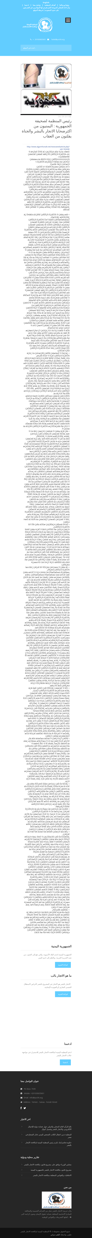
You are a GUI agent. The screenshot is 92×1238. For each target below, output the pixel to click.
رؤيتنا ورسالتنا (64, 5)
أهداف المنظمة (50, 5)
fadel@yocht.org (57, 39)
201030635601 (40, 39)
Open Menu (68, 20)
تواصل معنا (37, 5)
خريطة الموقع (38, 10)
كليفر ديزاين (55, 1234)
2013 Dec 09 (63, 116)
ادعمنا (26, 5)
